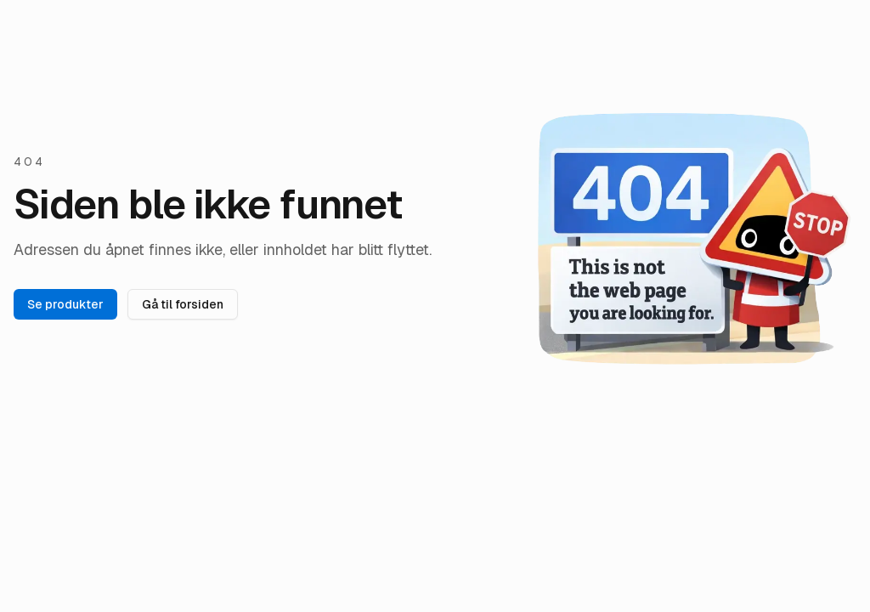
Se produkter (65, 304)
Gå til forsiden (182, 304)
